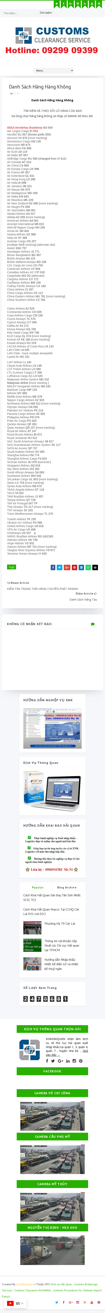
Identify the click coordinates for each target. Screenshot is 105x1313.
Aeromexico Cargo (19, 142)
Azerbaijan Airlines (19, 252)
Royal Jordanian (18, 439)
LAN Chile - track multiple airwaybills (31, 354)
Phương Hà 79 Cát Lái (59, 927)
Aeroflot (13, 135)
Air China (14, 166)
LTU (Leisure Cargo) (21, 373)
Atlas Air (13, 238)
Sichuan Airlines (18, 463)
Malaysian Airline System (23, 380)
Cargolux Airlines (18, 280)
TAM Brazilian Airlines (21, 497)
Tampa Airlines (17, 501)
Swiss (11, 483)
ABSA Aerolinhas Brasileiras (25, 128)
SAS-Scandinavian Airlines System (29, 445)
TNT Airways (16, 511)
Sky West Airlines (19, 470)
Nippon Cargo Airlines (21, 401)
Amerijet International (21, 225)
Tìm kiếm (46, 12)
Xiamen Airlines (18, 547)
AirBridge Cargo (18, 159)
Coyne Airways (17, 319)
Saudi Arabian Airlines (21, 452)
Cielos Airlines (17, 309)
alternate (39, 276)
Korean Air (14, 340)
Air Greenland (16, 176)
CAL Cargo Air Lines (20, 266)
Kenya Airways (17, 330)
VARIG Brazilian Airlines (23, 537)
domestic (45, 463)
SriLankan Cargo (18, 480)
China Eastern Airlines (22, 297)
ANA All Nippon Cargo (22, 228)
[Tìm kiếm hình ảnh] (53, 11)
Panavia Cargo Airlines (22, 414)
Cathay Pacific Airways (22, 287)
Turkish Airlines (17, 520)
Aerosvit (13, 139)
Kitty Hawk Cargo (19, 333)
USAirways (15, 534)
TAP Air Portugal (18, 504)
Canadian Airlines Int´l (21, 273)
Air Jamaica (15, 187)
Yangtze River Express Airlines (27, 551)
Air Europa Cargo (19, 170)
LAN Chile (14, 350)
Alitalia (12, 218)
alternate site (47, 245)
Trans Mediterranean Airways (26, 514)
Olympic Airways (18, 408)
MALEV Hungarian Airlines (24, 387)
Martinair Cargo (17, 390)
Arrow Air (14, 232)
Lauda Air (14, 357)
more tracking (38, 139)
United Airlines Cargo (21, 527)
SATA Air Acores (18, 449)
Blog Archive (67, 891)
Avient (12, 249)
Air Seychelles (17, 211)
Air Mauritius (16, 201)
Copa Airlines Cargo (20, 316)
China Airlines (16, 290)
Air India (13, 183)
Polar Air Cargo (17, 421)
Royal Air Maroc (18, 432)
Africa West (15, 149)
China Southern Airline (22, 300)
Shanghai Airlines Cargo (23, 459)
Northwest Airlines (19, 404)
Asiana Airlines (17, 235)
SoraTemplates (25, 1288)
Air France (14, 173)
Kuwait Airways (17, 344)
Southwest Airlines (19, 476)
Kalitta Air (14, 326)
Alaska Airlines (17, 214)
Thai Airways (16, 507)
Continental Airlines (20, 313)
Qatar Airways (17, 428)
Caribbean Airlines (19, 283)
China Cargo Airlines (21, 294)
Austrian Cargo (17, 242)
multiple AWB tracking (22, 245)
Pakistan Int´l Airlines (21, 411)
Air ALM (13, 152)
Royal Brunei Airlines (21, 435)
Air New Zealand (18, 204)
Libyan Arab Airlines (20, 366)
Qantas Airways (18, 425)
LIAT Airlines (16, 363)
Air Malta (13, 197)
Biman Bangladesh (20, 256)
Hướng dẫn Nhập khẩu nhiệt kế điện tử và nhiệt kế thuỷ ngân (61, 967)
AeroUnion (14, 145)
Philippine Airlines (19, 418)
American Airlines (19, 221)
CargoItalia (15, 276)
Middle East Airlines (20, 397)
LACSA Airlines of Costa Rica (26, 347)
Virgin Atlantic (16, 544)
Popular (38, 891)
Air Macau (14, 190)
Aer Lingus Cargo (19, 132)
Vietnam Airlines (18, 540)
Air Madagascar (18, 194)
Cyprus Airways (17, 323)
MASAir (13, 394)
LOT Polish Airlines (20, 370)
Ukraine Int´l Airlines (21, 523)
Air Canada (15, 163)
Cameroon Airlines (19, 269)
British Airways (17, 259)
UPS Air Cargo (17, 530)
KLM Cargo (15, 337)
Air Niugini (14, 207)
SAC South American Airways (26, 442)
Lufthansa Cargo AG (21, 377)
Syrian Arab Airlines (20, 487)
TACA (11, 494)
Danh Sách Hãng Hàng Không (52, 101)
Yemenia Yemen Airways (23, 554)
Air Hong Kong (17, 180)
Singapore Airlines (19, 466)
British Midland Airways (22, 263)
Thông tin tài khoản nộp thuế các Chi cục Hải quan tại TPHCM (61, 948)
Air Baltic (13, 156)
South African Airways (21, 473)
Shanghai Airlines (19, 456)
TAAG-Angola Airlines (21, 490)
